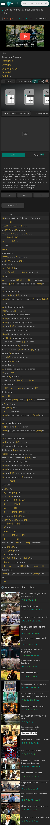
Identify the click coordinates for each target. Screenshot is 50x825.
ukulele (22, 114)
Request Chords (29, 733)
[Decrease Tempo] (3, 81)
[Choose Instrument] (28, 113)
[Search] (46, 3)
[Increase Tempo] (13, 81)
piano (14, 114)
